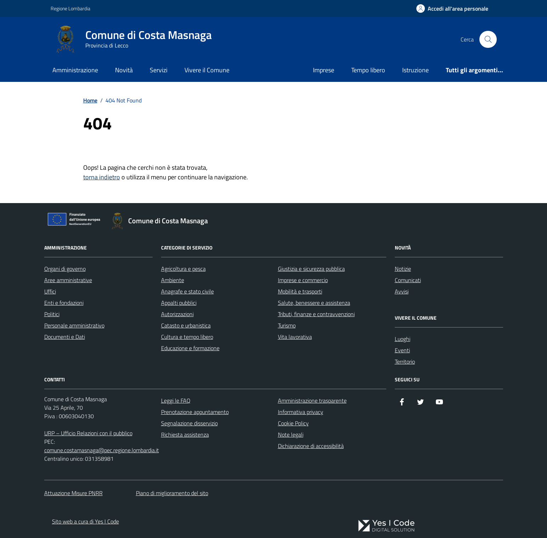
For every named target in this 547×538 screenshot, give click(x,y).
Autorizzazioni (177, 314)
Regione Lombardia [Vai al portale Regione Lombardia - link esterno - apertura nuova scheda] (70, 8)
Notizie (403, 268)
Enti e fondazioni (64, 302)
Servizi (158, 70)
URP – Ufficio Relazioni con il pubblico (88, 433)
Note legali (290, 434)
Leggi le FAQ (175, 400)
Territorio (405, 361)
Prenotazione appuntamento (195, 412)
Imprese (323, 70)
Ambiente (172, 280)
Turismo (287, 325)
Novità (124, 70)
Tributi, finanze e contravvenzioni (316, 314)
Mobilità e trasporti (300, 291)
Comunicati (408, 280)
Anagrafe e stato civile (187, 291)
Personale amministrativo (74, 325)
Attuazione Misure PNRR (73, 493)
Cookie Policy (293, 423)
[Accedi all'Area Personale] (452, 8)
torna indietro (101, 177)
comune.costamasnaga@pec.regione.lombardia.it (101, 450)
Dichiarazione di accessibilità (311, 446)
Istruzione (415, 70)
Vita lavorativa (295, 336)
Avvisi (402, 291)
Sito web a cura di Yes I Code (85, 521)
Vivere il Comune (206, 70)
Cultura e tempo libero (187, 336)
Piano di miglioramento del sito (172, 493)
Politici (51, 314)
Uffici (50, 291)
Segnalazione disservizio (189, 423)
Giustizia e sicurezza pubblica (311, 268)
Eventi (402, 350)
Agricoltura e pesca (183, 268)
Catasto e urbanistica (186, 325)
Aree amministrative (68, 280)
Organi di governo (65, 268)
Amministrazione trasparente (312, 400)
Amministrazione (75, 70)
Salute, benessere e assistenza (314, 302)
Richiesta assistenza (185, 434)
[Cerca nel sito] (487, 39)
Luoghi (402, 339)
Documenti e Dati (64, 336)
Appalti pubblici (178, 302)
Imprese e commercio (303, 280)
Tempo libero (368, 70)
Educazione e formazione (190, 348)
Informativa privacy (300, 412)
